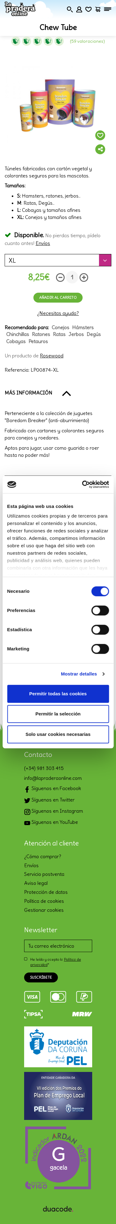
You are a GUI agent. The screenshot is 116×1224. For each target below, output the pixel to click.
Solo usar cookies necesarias (57, 734)
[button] (58, 392)
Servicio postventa (44, 874)
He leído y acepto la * (55, 962)
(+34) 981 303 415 (44, 768)
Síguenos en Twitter (49, 800)
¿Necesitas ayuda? (58, 313)
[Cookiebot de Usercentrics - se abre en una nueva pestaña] (82, 484)
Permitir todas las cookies (58, 693)
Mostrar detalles (79, 673)
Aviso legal (36, 883)
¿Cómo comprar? (42, 856)
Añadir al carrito (58, 297)
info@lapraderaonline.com (53, 778)
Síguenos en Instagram (53, 811)
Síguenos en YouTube (51, 823)
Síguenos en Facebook (52, 789)
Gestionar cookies (44, 910)
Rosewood (51, 355)
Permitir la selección (58, 713)
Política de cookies (44, 901)
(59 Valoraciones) (87, 41)
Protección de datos (46, 892)
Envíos (43, 243)
